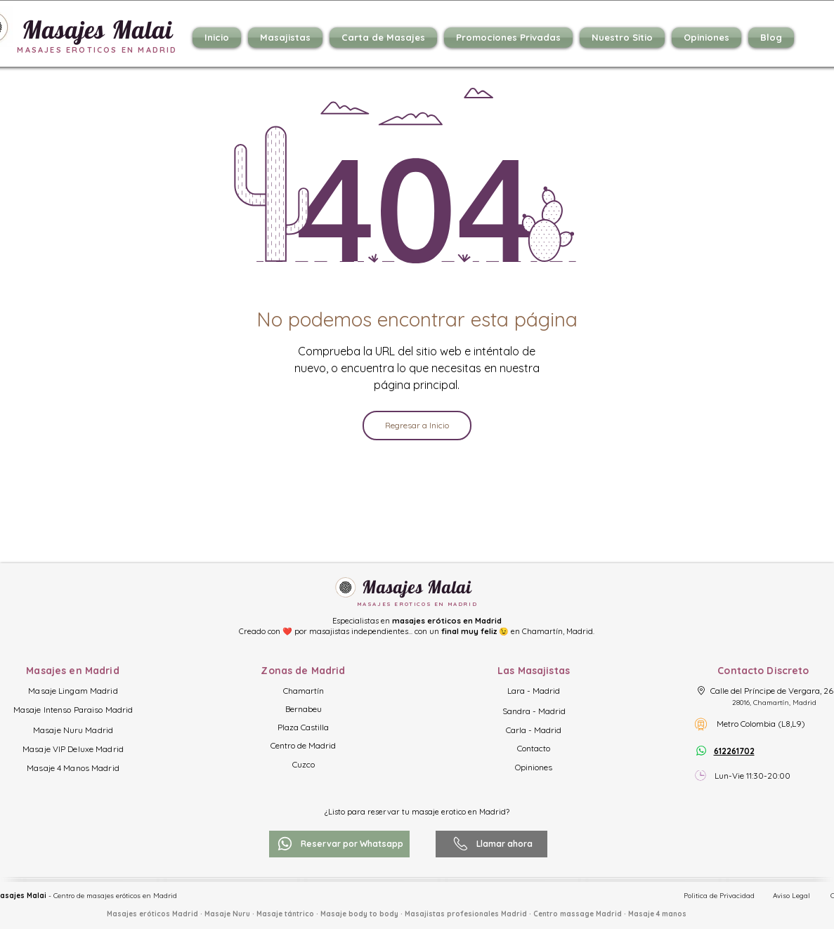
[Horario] (700, 775)
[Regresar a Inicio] (417, 425)
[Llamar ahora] (491, 844)
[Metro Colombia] (701, 724)
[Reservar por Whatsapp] (339, 844)
